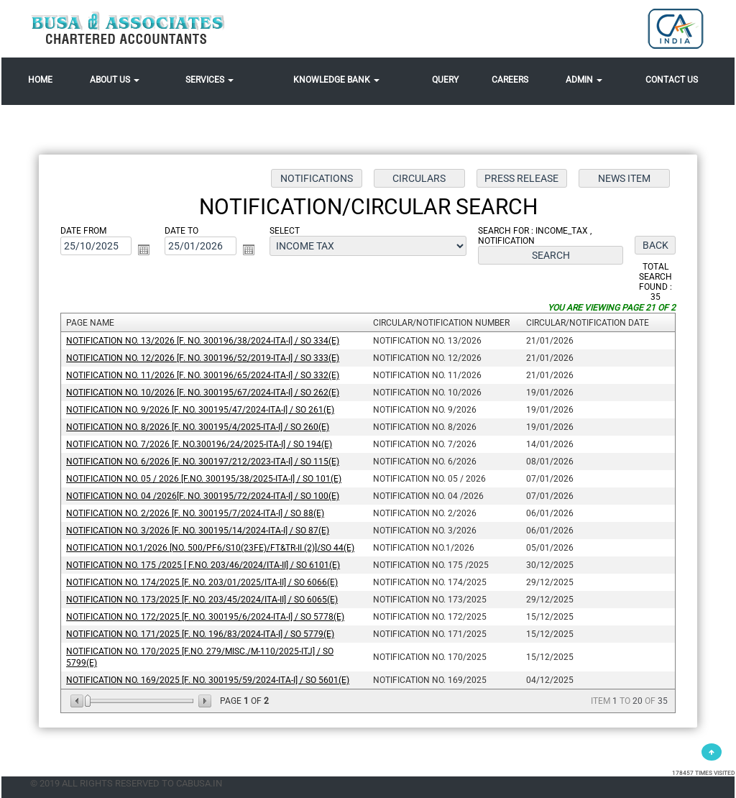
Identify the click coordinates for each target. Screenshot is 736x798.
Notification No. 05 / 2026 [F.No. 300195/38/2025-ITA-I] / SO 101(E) (204, 479)
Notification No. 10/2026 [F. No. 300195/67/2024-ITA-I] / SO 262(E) (203, 392)
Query (445, 80)
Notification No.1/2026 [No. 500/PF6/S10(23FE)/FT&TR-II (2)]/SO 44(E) (211, 547)
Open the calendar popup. (145, 250)
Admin (584, 80)
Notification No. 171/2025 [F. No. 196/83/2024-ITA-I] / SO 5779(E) (201, 633)
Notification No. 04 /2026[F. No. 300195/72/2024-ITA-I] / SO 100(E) (203, 496)
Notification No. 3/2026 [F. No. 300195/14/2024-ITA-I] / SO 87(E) (198, 530)
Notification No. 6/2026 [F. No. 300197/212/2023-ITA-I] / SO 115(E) (203, 462)
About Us (114, 80)
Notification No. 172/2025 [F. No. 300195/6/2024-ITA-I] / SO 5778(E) (206, 616)
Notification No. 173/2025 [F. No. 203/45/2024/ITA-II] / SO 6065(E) (203, 599)
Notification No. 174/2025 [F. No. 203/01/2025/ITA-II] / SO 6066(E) (203, 582)
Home (40, 80)
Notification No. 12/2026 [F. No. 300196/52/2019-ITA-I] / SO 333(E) (203, 359)
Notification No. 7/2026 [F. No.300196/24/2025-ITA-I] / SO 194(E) (200, 444)
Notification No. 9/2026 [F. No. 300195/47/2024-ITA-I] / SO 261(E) (201, 410)
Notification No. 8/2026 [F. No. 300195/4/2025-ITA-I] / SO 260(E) (198, 427)
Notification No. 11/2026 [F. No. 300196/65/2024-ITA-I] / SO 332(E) (203, 376)
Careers (510, 80)
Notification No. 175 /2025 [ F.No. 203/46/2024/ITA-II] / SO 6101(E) (204, 564)
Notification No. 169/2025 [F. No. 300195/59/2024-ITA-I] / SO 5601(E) (208, 679)
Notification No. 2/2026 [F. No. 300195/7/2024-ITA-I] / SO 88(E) (196, 513)
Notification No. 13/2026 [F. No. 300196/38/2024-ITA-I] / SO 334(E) (203, 341)
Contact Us (671, 80)
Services (209, 80)
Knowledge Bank (336, 80)
